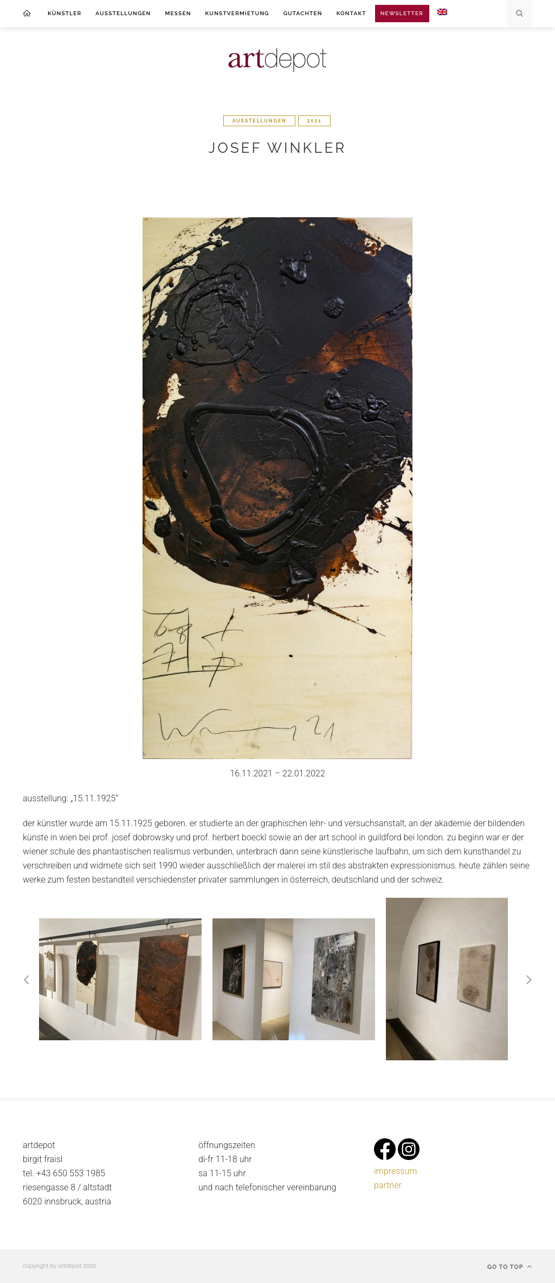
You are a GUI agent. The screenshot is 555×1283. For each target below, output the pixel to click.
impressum (395, 1171)
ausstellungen (123, 13)
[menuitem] (442, 13)
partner (388, 1185)
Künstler (65, 13)
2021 (314, 121)
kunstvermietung (237, 13)
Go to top (509, 1266)
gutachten (302, 13)
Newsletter (401, 13)
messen (178, 13)
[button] (31, 979)
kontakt (351, 13)
